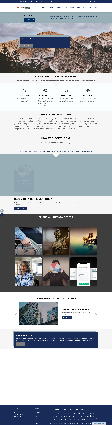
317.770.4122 (21, 412)
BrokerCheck (82, 409)
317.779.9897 (20, 411)
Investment (38, 412)
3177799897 (20, 414)
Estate (37, 414)
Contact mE (30, 20)
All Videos (38, 423)
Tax (36, 418)
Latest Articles (39, 422)
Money (37, 420)
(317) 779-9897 (45, 1)
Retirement (38, 410)
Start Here (93, 1)
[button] (38, 7)
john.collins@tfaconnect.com (58, 1)
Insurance (38, 416)
